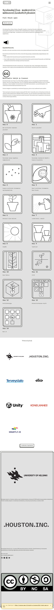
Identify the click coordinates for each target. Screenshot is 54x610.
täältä (44, 50)
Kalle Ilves (17, 82)
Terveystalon (36, 80)
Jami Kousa (5, 84)
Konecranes (43, 65)
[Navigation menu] (49, 2)
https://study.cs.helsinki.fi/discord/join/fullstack (36, 53)
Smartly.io (5, 67)
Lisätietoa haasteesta (27, 445)
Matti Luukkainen (25, 80)
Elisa (31, 65)
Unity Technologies (36, 65)
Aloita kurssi (7, 23)
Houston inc (26, 88)
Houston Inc (20, 65)
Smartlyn (26, 82)
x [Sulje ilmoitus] (50, 605)
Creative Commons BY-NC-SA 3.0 (23, 92)
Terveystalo (26, 65)
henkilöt (13, 84)
